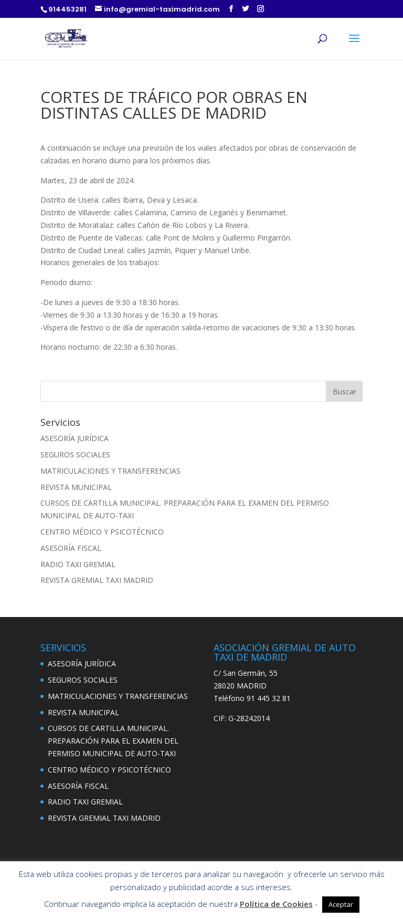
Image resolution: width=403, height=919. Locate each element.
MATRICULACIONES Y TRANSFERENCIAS (110, 471)
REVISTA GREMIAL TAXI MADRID (96, 580)
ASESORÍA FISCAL (70, 548)
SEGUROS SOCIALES (75, 455)
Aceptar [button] (340, 904)
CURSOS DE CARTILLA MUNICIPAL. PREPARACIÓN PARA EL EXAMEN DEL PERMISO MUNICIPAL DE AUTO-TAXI (113, 740)
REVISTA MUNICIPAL (76, 487)
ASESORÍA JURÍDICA (74, 438)
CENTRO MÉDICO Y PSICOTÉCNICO (102, 532)
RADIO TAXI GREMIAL (77, 564)
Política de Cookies (276, 904)
